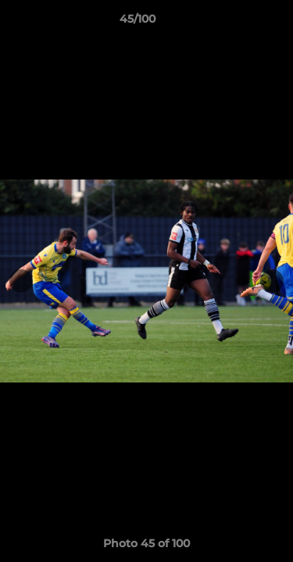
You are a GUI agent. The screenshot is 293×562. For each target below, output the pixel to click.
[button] (236, 23)
